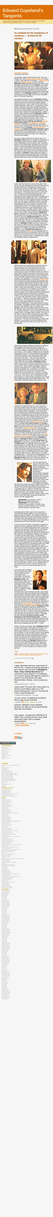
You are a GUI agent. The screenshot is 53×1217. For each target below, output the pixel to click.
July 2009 (4, 941)
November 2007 (6, 917)
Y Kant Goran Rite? (7, 888)
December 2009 (6, 947)
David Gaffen (5, 748)
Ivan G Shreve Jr (6, 751)
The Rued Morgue (6, 872)
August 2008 (5, 928)
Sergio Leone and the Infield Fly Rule (11, 876)
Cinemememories (6, 811)
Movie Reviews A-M (7, 771)
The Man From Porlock (7, 851)
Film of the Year (6, 825)
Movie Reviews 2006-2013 (8, 780)
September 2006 (6, 901)
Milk (29, 603)
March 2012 (5, 978)
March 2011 (5, 964)
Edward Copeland (29, 702)
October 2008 (5, 930)
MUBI (3, 857)
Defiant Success (6, 816)
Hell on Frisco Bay (6, 831)
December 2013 (6, 994)
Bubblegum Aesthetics (7, 805)
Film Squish (5, 827)
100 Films (4, 863)
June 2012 (4, 982)
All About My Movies (7, 800)
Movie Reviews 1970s (7, 775)
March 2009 (5, 936)
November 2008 (6, 931)
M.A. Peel (4, 852)
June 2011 (4, 968)
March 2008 (5, 922)
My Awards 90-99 (6, 791)
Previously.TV (5, 869)
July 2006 (4, 899)
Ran (30, 231)
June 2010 (4, 954)
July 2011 (4, 969)
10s (19, 653)
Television (4, 785)
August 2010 (5, 956)
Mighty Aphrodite (30, 428)
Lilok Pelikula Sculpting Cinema (10, 847)
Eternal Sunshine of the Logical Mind (11, 821)
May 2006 (4, 896)
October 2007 (5, 916)
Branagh (23, 653)
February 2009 (5, 935)
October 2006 (5, 902)
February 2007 (5, 907)
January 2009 (5, 934)
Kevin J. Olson (5, 757)
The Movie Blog (6, 856)
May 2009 (4, 938)
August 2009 (5, 942)
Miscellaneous (5, 769)
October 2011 (5, 972)
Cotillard (31, 653)
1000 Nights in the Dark (8, 864)
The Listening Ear (6, 848)
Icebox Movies (5, 835)
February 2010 (5, 949)
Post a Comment (22, 725)
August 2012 (5, 983)
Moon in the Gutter (6, 855)
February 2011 (5, 963)
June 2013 (4, 987)
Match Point (43, 80)
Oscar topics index (6, 784)
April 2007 (4, 909)
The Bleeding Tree (6, 804)
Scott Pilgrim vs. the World (31, 604)
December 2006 (6, 904)
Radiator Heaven (6, 870)
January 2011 (5, 962)
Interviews (4, 768)
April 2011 (4, 965)
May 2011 (4, 967)
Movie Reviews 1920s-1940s (9, 773)
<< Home (18, 733)
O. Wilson (31, 654)
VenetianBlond (5, 884)
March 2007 (5, 908)
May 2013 (4, 985)
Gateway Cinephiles (7, 829)
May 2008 (4, 924)
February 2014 (5, 996)
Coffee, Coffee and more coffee (10, 813)
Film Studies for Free (7, 828)
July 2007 (4, 913)
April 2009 (4, 937)
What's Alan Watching (7, 886)
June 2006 (4, 897)
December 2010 (6, 961)
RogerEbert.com (6, 871)
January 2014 (5, 995)
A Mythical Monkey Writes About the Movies (13, 858)
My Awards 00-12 (6, 792)
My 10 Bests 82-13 (6, 789)
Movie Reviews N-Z (7, 772)
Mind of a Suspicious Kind (8, 854)
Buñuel (27, 653)
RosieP (26, 723)
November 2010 (6, 960)
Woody (39, 654)
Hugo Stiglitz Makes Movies (9, 834)
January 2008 (5, 920)
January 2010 (5, 948)
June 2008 (4, 926)
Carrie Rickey (5, 808)
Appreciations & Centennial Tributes (11, 765)
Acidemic (4, 798)
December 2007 (6, 918)
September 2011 (6, 971)
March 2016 (5, 998)
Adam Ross (5, 754)
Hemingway (42, 653)
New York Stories (37, 421)
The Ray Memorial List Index (9, 796)
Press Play (4, 868)
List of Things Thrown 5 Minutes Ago (11, 849)
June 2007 (4, 911)
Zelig (45, 434)
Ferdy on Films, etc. (7, 822)
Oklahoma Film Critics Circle (9, 862)
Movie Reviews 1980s (7, 777)
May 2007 (4, 910)
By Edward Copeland (21, 72)
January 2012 (5, 976)
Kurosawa (25, 654)
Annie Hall (44, 279)
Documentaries (5, 767)
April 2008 (4, 923)
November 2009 (6, 945)
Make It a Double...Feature (8, 850)
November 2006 (6, 903)
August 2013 (5, 989)
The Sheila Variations (7, 878)
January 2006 (5, 892)
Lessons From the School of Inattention (12, 844)
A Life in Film (5, 845)
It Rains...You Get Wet (7, 838)
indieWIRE (4, 837)
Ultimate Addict (5, 883)
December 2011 (6, 975)
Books (3, 766)
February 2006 (5, 893)
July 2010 (4, 955)
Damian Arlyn (5, 752)
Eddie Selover (5, 747)
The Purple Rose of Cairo (23, 435)
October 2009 (5, 944)
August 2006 (5, 900)
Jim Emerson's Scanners (8, 841)
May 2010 (4, 953)
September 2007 (6, 915)
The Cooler (4, 814)
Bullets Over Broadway (34, 79)
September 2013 (6, 990)
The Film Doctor (6, 823)
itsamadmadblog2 (6, 840)
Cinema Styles (5, 809)
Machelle (4, 756)
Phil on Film (5, 866)
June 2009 (4, 940)
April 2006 (4, 895)
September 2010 (6, 957)
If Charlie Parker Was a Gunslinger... (11, 836)
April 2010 (4, 951)
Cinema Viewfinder (6, 810)
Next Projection (5, 859)
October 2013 (5, 991)
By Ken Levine (5, 807)
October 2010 (5, 958)
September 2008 (6, 929)
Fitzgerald (36, 653)
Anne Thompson (6, 801)
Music (3, 782)
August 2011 (5, 970)
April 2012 (4, 980)
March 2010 (5, 950)
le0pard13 (4, 750)
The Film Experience (7, 824)
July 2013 (4, 988)
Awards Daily (5, 803)
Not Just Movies (6, 861)
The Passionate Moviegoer (8, 865)
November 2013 (6, 992)
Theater (4, 786)
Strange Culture (6, 879)
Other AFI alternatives (7, 795)
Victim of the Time (6, 885)
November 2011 (6, 974)
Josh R (3, 758)
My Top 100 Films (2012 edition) (10, 793)
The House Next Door (7, 832)
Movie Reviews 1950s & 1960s (9, 774)
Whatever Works (26, 82)
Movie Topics (5, 781)
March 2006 (5, 894)
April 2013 (4, 984)
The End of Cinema (7, 820)
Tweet (16, 651)
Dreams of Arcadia (6, 817)
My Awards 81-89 (6, 790)
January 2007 (5, 906)
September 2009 (6, 943)
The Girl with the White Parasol (10, 830)
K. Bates (21, 654)
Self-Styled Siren (6, 875)
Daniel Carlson (5, 815)
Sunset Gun (5, 881)
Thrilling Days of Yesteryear (9, 882)
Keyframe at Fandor (7, 842)
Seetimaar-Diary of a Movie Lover (10, 874)
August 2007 (5, 914)
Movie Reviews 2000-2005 (8, 779)
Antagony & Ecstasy (7, 802)
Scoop (45, 121)
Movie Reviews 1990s (7, 778)
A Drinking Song (6, 818)
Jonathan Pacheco (6, 749)
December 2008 (6, 933)
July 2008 (4, 927)
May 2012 (4, 981)
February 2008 (5, 921)
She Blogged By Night (7, 877)
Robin (35, 654)
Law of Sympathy (6, 843)
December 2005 (6, 890)
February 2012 (5, 977)
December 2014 (6, 997)
